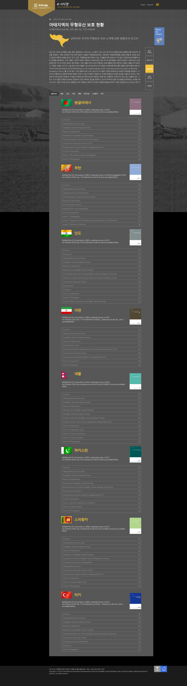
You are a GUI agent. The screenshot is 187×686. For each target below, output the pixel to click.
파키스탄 (86, 94)
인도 (67, 94)
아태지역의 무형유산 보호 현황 (62, 19)
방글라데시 (54, 94)
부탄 (62, 94)
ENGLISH (150, 5)
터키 (102, 94)
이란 (73, 94)
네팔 (79, 94)
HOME (142, 5)
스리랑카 (95, 94)
